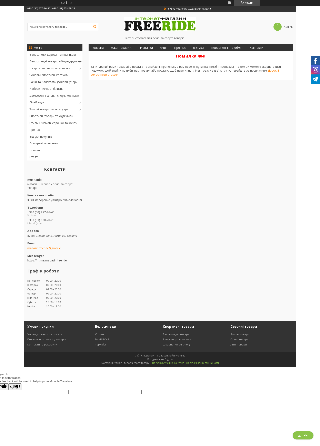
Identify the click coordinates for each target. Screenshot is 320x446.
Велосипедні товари (176, 334)
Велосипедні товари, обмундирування (55, 61)
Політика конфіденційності (202, 363)
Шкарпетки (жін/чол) (176, 344)
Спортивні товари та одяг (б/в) (51, 116)
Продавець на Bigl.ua (160, 359)
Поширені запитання (43, 143)
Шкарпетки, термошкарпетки (49, 68)
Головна (98, 47)
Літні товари (238, 344)
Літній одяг (36, 102)
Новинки (146, 47)
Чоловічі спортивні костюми (49, 75)
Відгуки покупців (40, 136)
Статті (33, 157)
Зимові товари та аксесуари (48, 109)
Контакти (256, 47)
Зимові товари (240, 334)
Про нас (34, 130)
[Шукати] (95, 27)
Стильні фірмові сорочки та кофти (53, 123)
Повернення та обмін (226, 47)
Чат (303, 435)
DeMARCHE (102, 339)
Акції (163, 47)
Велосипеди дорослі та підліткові (52, 54)
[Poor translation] (14, 386)
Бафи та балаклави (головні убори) (54, 82)
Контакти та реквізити (42, 344)
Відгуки (198, 47)
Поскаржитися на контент (168, 363)
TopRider (100, 344)
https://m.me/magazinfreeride (47, 260)
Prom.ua (180, 355)
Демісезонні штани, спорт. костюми (54, 95)
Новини (34, 150)
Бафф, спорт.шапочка (177, 339)
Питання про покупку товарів (46, 339)
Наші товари (120, 47)
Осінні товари (239, 339)
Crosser (100, 334)
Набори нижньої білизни (46, 89)
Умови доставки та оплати (44, 334)
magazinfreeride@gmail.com (45, 248)
